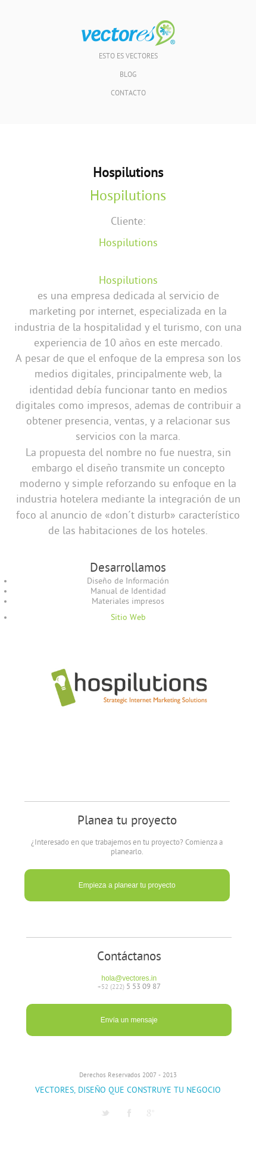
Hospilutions (128, 197)
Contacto (128, 93)
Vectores (128, 33)
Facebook (129, 1113)
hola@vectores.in (129, 978)
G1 (150, 1113)
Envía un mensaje (129, 1020)
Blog (128, 75)
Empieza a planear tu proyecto (127, 885)
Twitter (105, 1113)
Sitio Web (128, 618)
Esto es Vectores (128, 56)
